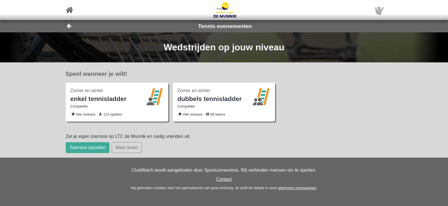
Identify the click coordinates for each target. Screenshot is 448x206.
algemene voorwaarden (297, 188)
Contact (224, 179)
